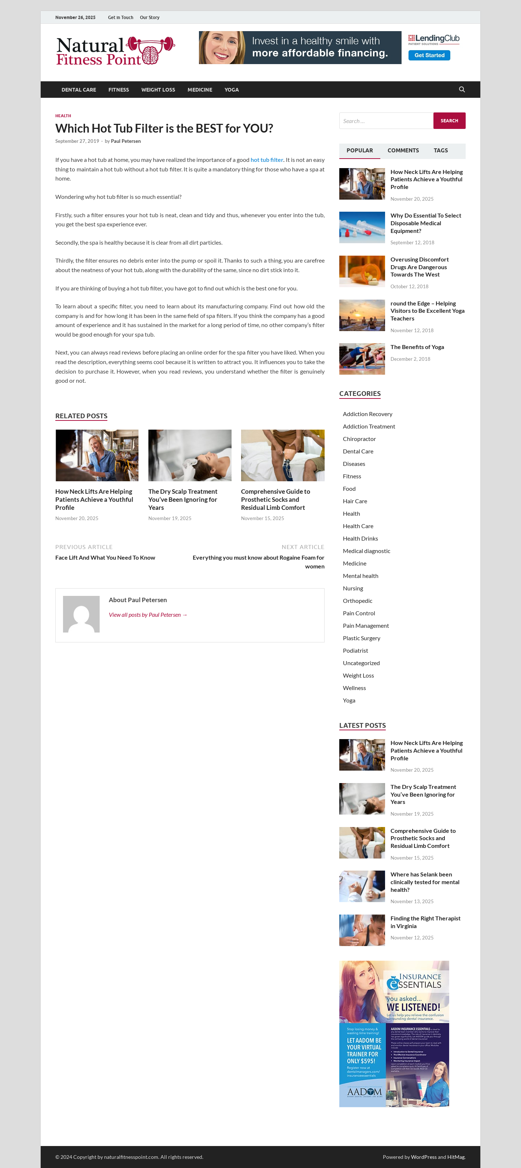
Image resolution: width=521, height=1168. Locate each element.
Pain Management (366, 625)
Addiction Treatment (369, 426)
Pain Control (359, 612)
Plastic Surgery (361, 637)
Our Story (149, 17)
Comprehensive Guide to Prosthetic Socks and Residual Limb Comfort (275, 499)
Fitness (118, 90)
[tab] (359, 151)
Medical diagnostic (366, 550)
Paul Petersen (126, 141)
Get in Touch (120, 17)
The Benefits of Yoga (417, 346)
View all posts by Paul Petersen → (148, 614)
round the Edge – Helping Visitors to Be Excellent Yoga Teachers (428, 311)
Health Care (358, 525)
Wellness (354, 687)
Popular (360, 150)
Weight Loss (158, 90)
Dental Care (79, 90)
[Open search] (462, 89)
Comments (403, 150)
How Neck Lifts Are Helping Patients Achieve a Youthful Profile (94, 499)
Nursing (353, 588)
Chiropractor (359, 438)
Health (63, 115)
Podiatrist (355, 650)
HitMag (456, 1157)
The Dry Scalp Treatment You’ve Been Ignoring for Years (183, 499)
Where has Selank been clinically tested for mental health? (425, 882)
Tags (441, 150)
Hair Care (355, 500)
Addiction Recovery (367, 413)
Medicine (200, 90)
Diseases (354, 463)
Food (349, 488)
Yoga (232, 90)
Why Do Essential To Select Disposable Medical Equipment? (426, 223)
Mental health (360, 575)
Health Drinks (360, 538)
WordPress (424, 1157)
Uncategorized (361, 662)
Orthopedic (357, 600)
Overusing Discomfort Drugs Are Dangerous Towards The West (420, 267)
